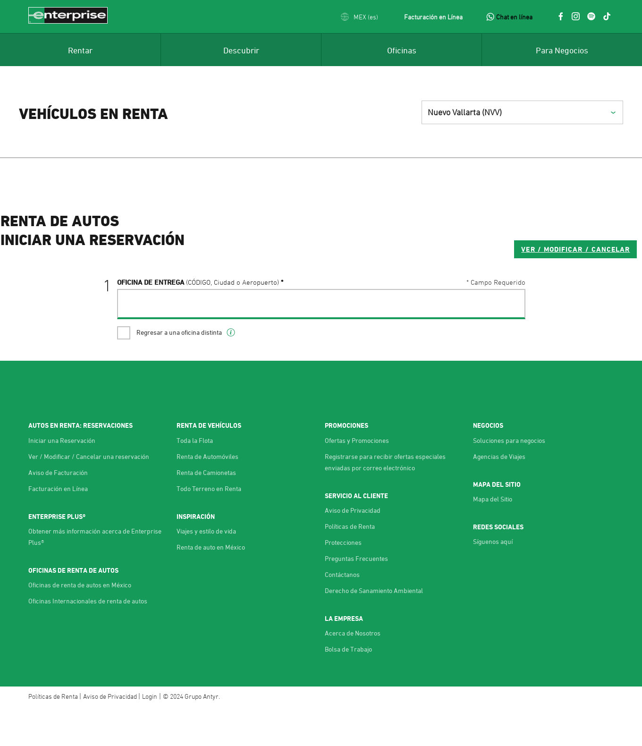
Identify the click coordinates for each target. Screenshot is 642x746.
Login (149, 734)
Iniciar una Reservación (61, 478)
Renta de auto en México (211, 585)
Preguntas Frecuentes (356, 597)
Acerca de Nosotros (352, 671)
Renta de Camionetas (206, 510)
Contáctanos (342, 613)
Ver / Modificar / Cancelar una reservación (88, 494)
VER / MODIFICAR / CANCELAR (459, 286)
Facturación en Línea (433, 17)
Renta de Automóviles (207, 494)
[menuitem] (80, 49)
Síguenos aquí (493, 580)
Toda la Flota (195, 478)
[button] (359, 17)
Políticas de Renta (350, 564)
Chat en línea (514, 17)
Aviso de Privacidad (352, 548)
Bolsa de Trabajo (348, 687)
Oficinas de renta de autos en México (79, 623)
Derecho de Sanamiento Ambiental (374, 629)
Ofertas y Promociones (357, 478)
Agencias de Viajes (499, 494)
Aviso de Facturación (58, 510)
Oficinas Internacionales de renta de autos (87, 639)
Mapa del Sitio (492, 537)
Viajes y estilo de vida (206, 569)
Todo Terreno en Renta (209, 526)
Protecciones (343, 580)
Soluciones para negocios (509, 478)
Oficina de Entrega (198, 319)
